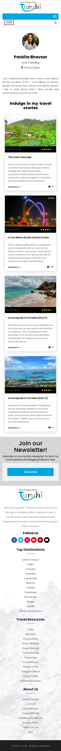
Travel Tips (30, 657)
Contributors (30, 708)
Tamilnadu (30, 591)
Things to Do (30, 666)
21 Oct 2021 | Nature (12, 389)
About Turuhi (30, 698)
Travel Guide (30, 675)
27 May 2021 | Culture (13, 229)
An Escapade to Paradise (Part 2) (28, 397)
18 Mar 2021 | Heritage (13, 148)
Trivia (30, 629)
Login (9, 22)
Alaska (30, 601)
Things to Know (30, 670)
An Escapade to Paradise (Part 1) (27, 317)
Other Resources (30, 680)
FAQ (30, 731)
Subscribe (30, 471)
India (30, 563)
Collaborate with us (30, 717)
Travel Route (30, 661)
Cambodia (30, 577)
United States (30, 559)
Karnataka (30, 596)
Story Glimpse (30, 642)
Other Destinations (30, 610)
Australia (30, 573)
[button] (55, 22)
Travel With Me (30, 712)
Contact (30, 703)
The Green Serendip (20, 156)
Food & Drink (30, 638)
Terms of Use (30, 726)
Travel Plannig (30, 652)
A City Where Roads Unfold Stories (28, 236)
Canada (30, 568)
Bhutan (30, 582)
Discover (30, 633)
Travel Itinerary (30, 647)
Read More (14, 186)
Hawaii (30, 587)
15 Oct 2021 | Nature (12, 309)
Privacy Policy (31, 722)
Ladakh (30, 605)
